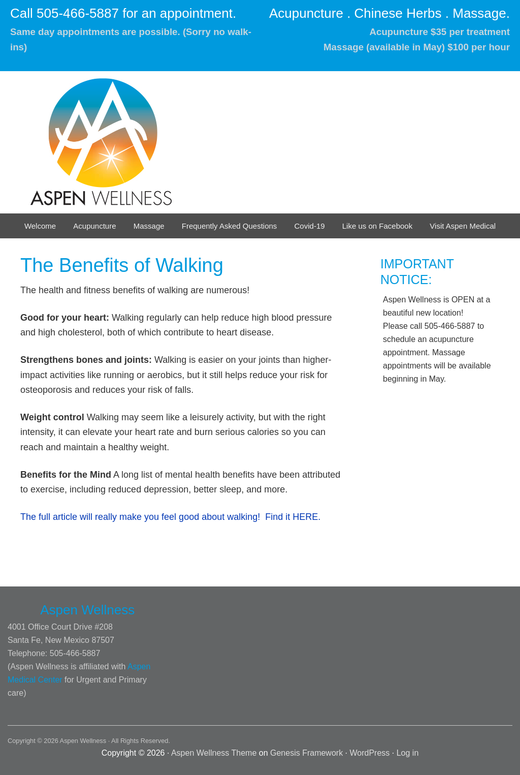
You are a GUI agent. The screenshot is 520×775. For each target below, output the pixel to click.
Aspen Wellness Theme (213, 753)
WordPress (370, 753)
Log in (408, 753)
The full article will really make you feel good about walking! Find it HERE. (170, 517)
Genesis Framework (306, 753)
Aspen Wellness (109, 142)
